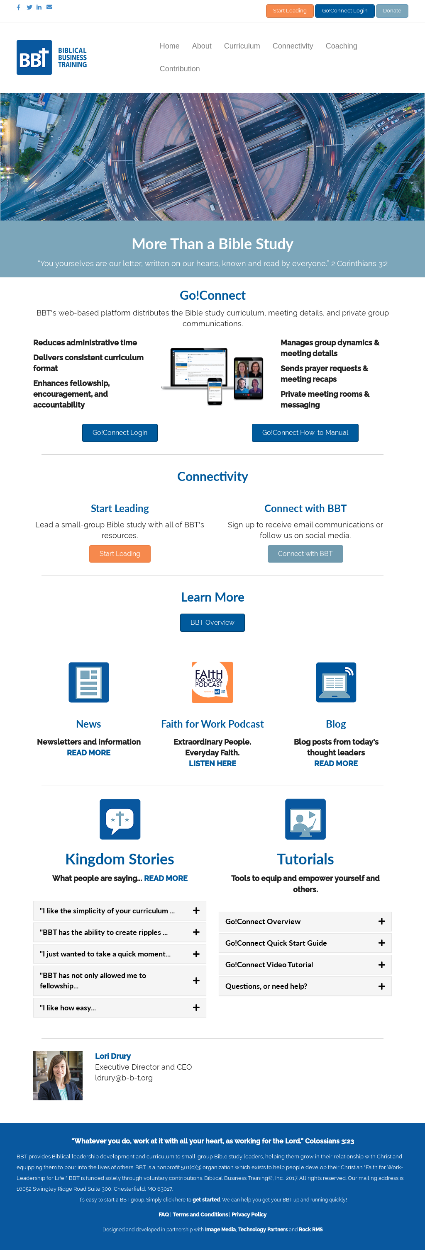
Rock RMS (310, 1229)
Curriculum (242, 45)
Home (170, 45)
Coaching (341, 45)
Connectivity (293, 45)
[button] (120, 432)
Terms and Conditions (200, 1213)
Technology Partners (263, 1229)
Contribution (180, 67)
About (202, 45)
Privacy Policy (249, 1213)
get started (206, 1199)
